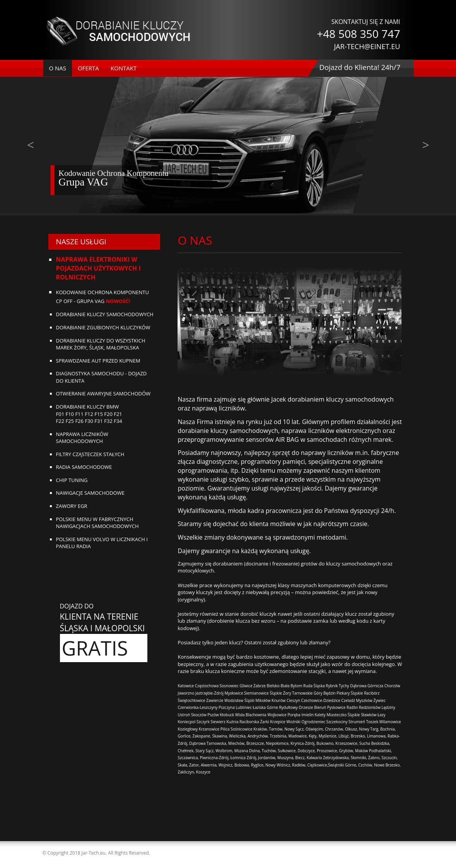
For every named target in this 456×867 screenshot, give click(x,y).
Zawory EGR (71, 505)
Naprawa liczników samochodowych (82, 438)
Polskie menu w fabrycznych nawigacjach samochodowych (97, 523)
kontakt (124, 68)
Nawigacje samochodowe (90, 492)
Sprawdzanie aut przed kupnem (98, 360)
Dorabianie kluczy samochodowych (105, 314)
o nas (58, 68)
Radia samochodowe (84, 466)
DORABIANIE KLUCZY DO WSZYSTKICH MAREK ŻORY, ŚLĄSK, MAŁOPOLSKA (100, 344)
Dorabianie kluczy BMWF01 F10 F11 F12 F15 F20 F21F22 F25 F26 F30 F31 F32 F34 (89, 413)
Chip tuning (72, 480)
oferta (88, 68)
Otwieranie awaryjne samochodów (103, 393)
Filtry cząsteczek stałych (90, 454)
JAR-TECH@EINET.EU (367, 46)
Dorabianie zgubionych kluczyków (103, 327)
